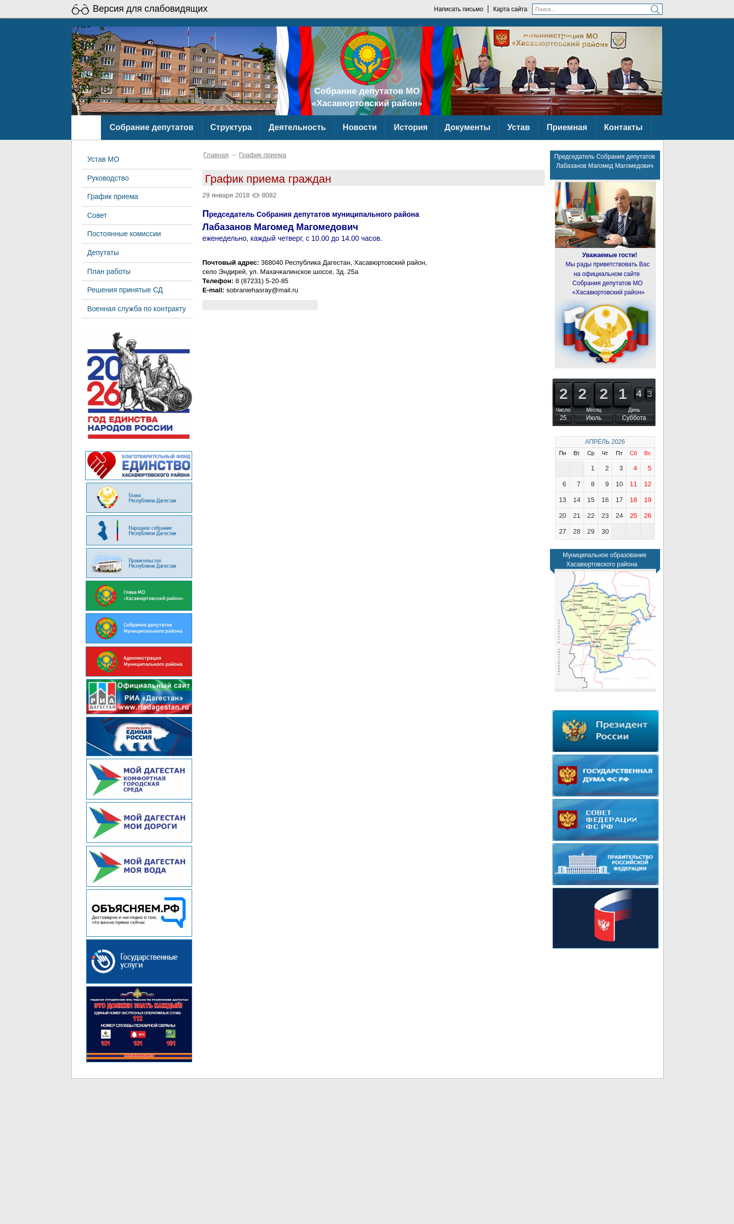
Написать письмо (458, 9)
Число (563, 410)
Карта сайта (510, 9)
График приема (262, 155)
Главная (215, 155)
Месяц (593, 410)
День (634, 410)
